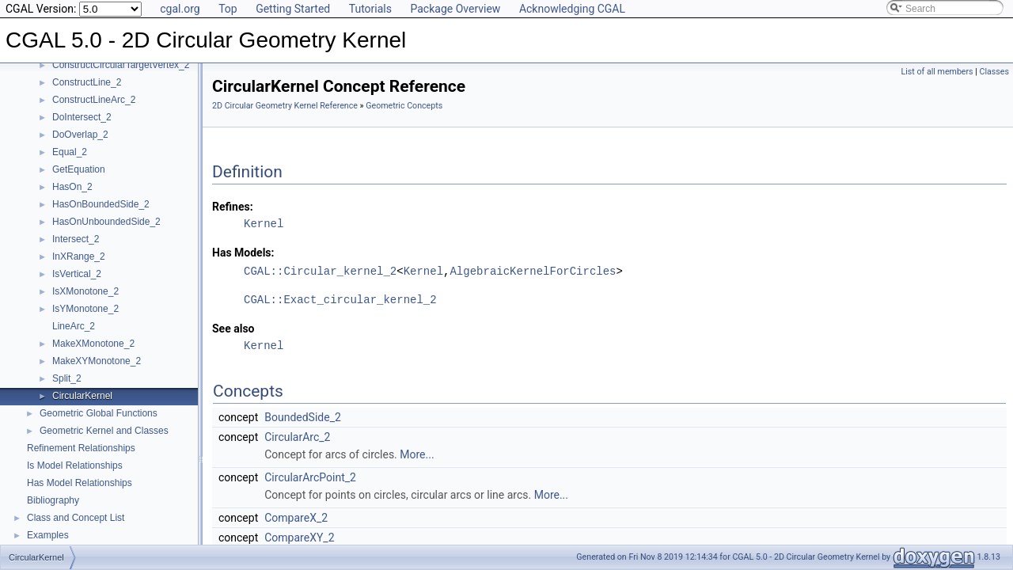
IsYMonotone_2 (85, 308)
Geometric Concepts (404, 106)
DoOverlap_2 (80, 134)
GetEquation (78, 169)
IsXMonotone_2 (85, 291)
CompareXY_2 (299, 537)
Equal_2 (69, 152)
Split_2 (67, 378)
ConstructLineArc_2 (93, 99)
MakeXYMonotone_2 (96, 361)
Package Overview (455, 8)
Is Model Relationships (75, 465)
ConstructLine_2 (86, 82)
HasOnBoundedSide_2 (101, 204)
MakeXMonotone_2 (93, 343)
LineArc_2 (73, 326)
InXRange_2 (78, 256)
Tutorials (370, 8)
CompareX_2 (296, 517)
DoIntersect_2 (82, 117)
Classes (994, 71)
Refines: (232, 206)
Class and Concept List (75, 517)
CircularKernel (82, 395)
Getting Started (293, 8)
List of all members (937, 71)
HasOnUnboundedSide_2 (106, 221)
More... (417, 454)
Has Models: (243, 252)
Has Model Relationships (79, 482)
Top (227, 8)
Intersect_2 (75, 239)
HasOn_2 (72, 186)
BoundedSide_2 (302, 417)
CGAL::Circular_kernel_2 (320, 271)
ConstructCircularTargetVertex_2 (120, 64)
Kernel (263, 223)
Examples (48, 535)
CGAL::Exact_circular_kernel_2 (340, 299)
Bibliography (53, 500)
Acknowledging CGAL (572, 8)
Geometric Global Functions (98, 413)
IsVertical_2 (76, 273)
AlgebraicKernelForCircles (533, 271)
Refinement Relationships (81, 448)
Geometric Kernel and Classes (104, 430)
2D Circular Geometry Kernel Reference (285, 106)
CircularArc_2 (297, 437)
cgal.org (179, 8)
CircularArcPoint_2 (310, 477)
